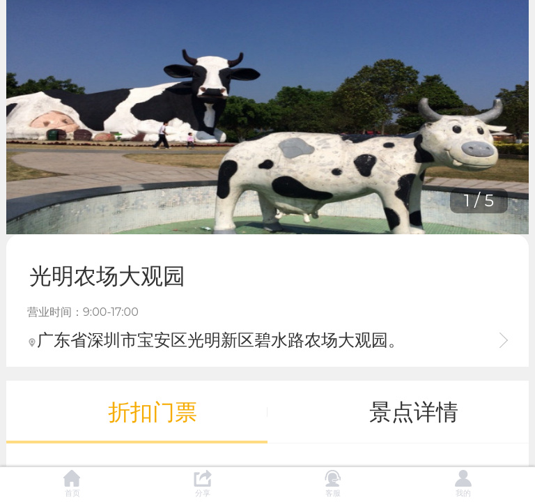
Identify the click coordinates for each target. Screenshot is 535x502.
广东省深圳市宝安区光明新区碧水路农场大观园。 (216, 340)
